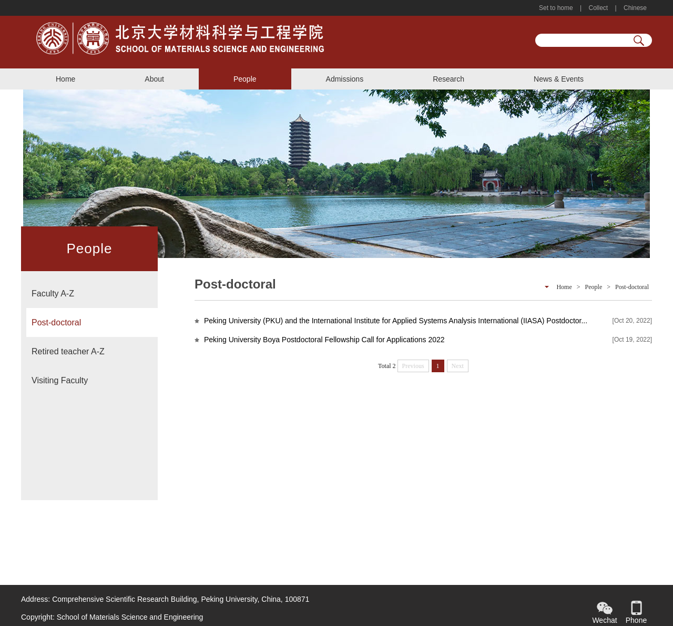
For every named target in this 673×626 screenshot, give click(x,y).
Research (448, 79)
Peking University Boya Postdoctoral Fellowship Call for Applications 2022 (324, 339)
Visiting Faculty (60, 380)
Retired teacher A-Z (68, 351)
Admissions (345, 79)
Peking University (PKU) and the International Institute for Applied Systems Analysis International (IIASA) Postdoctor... (395, 320)
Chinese (634, 8)
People (245, 79)
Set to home (557, 8)
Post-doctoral (56, 322)
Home (65, 79)
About (154, 79)
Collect (598, 8)
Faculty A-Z (53, 293)
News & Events (559, 79)
